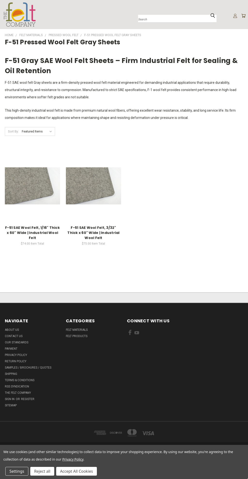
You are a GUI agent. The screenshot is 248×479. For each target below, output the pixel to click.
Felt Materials (77, 330)
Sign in (10, 399)
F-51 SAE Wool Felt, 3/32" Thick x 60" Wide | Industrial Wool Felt (93, 232)
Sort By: (13, 131)
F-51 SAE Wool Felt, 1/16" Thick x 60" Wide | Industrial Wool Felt (32, 232)
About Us (12, 330)
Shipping (11, 374)
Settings (16, 471)
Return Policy (15, 361)
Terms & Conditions (19, 380)
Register (27, 399)
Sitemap (11, 405)
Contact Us (14, 336)
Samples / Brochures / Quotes (28, 367)
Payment (11, 348)
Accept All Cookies (76, 471)
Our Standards (16, 342)
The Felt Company (18, 392)
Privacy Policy (16, 355)
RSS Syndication (17, 386)
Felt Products (76, 336)
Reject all (42, 471)
